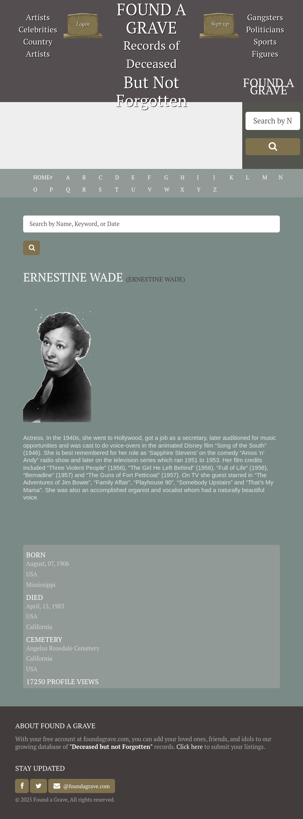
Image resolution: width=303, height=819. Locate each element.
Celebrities (38, 29)
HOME (41, 177)
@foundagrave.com (84, 786)
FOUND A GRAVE (268, 86)
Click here (189, 747)
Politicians (265, 29)
